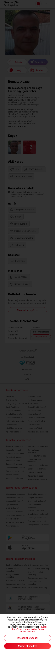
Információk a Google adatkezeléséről (32, 630)
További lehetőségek (27, 638)
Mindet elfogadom (27, 646)
